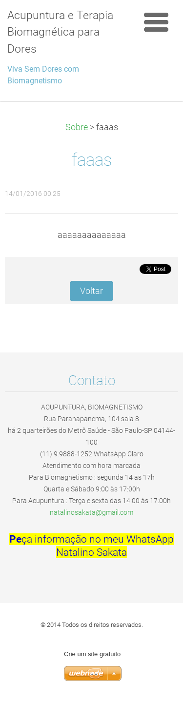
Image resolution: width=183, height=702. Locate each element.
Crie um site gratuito (92, 654)
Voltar (91, 291)
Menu (156, 22)
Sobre (76, 127)
